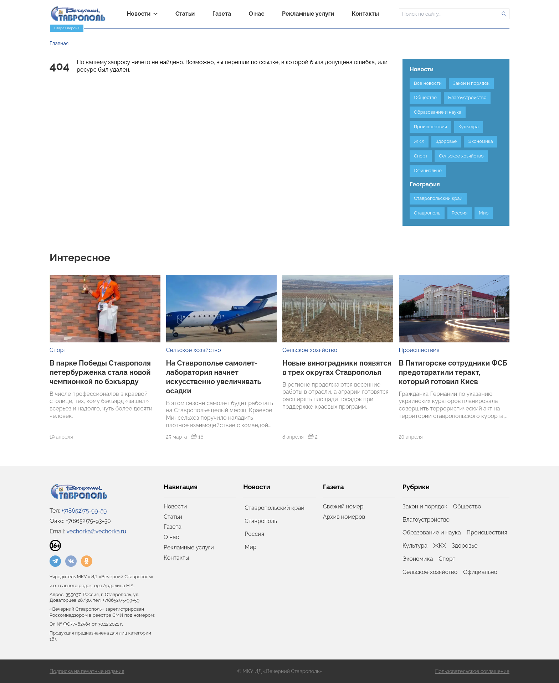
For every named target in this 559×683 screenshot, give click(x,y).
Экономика (417, 558)
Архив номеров (344, 516)
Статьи (173, 516)
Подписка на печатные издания (87, 671)
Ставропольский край (274, 508)
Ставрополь (261, 521)
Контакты (176, 557)
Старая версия (66, 28)
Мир (250, 547)
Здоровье (464, 545)
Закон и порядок (424, 506)
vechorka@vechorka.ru (96, 531)
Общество (467, 506)
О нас (171, 537)
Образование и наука (431, 532)
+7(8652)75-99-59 (84, 510)
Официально (480, 572)
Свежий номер (343, 506)
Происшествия (419, 350)
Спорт (58, 350)
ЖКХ (439, 545)
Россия (254, 534)
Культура (414, 545)
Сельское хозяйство (193, 350)
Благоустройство (426, 519)
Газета (172, 526)
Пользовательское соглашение (472, 671)
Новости (175, 506)
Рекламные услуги (189, 547)
